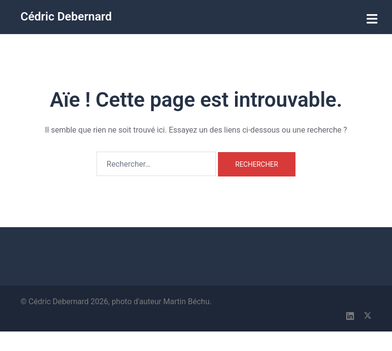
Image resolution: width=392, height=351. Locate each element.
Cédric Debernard (66, 16)
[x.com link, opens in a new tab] (368, 314)
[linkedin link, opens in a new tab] (350, 314)
